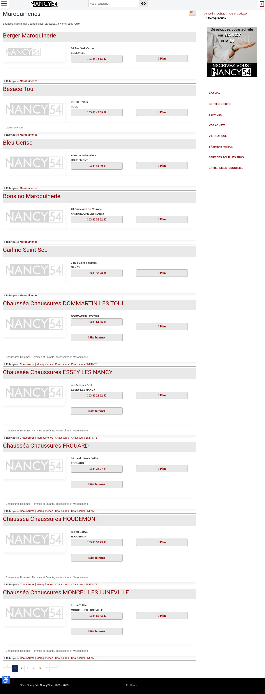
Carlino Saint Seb (25, 249)
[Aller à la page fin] (56, 666)
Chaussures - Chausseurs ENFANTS (76, 364)
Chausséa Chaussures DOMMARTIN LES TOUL (64, 303)
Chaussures (27, 364)
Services (215, 114)
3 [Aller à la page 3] (28, 668)
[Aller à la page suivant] (51, 666)
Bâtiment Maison (221, 146)
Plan (162, 58)
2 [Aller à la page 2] (21, 668)
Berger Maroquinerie (29, 35)
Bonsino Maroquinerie (31, 196)
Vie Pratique (218, 136)
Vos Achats (217, 125)
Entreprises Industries (226, 167)
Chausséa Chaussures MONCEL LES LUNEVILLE (66, 592)
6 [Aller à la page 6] (46, 668)
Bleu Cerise (17, 142)
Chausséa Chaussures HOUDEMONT (51, 518)
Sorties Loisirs (220, 104)
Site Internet (97, 337)
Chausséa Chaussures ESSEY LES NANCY (58, 372)
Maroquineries (28, 81)
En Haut (132, 685)
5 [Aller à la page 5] (40, 668)
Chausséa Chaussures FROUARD (46, 445)
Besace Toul (19, 88)
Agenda (214, 93)
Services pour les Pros (226, 157)
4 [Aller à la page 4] (34, 668)
